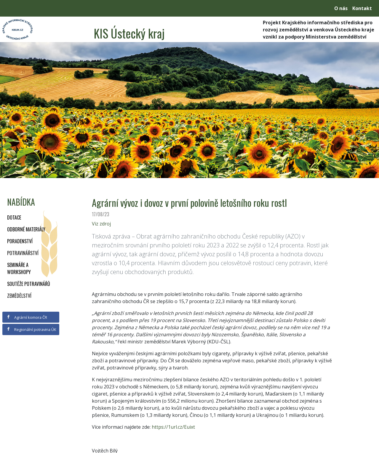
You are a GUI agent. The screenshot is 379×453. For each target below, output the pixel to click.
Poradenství (20, 241)
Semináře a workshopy (19, 268)
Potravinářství (23, 253)
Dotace (14, 217)
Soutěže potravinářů (28, 283)
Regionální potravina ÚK (31, 329)
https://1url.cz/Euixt (173, 427)
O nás (341, 8)
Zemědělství (19, 295)
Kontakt (362, 8)
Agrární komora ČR (27, 317)
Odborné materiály (26, 229)
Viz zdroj (101, 223)
